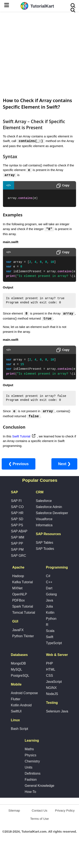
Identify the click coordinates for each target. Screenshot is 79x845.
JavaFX (18, 631)
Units (28, 768)
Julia (49, 607)
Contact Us (39, 811)
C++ (49, 583)
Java (49, 601)
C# (48, 577)
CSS (49, 676)
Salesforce (44, 501)
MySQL (16, 670)
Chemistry (32, 762)
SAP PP (17, 544)
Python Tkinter (23, 637)
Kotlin (50, 613)
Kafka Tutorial (22, 583)
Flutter (15, 700)
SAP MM (17, 538)
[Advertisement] (39, 54)
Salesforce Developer (52, 514)
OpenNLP (19, 595)
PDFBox (18, 601)
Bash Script (19, 729)
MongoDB (18, 664)
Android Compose (24, 694)
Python (51, 619)
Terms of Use (39, 819)
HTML (50, 670)
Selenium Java (57, 712)
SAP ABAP (19, 532)
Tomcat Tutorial (23, 613)
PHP (49, 664)
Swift (49, 638)
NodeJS (52, 694)
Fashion (31, 780)
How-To (30, 792)
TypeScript (54, 644)
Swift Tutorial (21, 437)
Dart (49, 589)
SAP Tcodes (45, 549)
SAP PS (17, 526)
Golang (51, 595)
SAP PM (17, 550)
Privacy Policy (65, 811)
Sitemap (14, 811)
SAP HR (17, 514)
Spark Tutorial (22, 607)
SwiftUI (16, 712)
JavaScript (54, 682)
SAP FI (16, 501)
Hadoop (18, 577)
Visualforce (44, 520)
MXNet (17, 589)
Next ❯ (64, 465)
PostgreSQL (20, 676)
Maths (29, 750)
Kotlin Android (21, 706)
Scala (50, 631)
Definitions (32, 774)
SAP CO (17, 507)
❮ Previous (18, 465)
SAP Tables (44, 543)
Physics (30, 756)
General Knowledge (39, 786)
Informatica (44, 526)
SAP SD (17, 520)
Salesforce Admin (49, 507)
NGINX (51, 688)
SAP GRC (18, 556)
